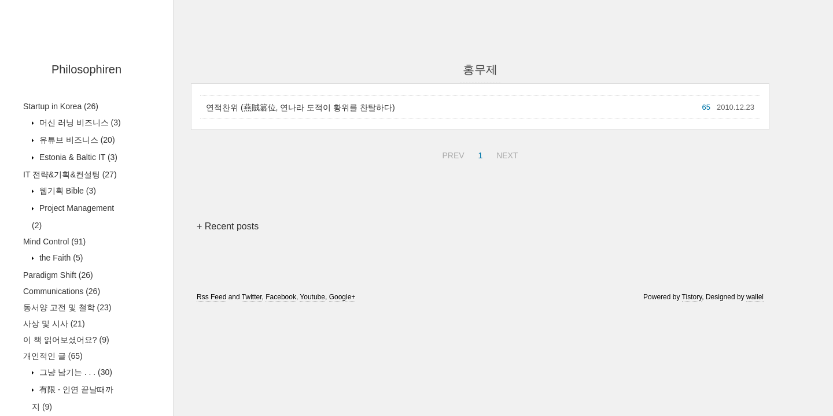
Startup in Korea (60, 106)
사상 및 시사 (54, 323)
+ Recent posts (228, 226)
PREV (451, 153)
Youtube (312, 297)
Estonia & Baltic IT (77, 157)
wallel (755, 297)
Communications (61, 291)
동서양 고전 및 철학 (67, 307)
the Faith (60, 257)
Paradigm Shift (58, 275)
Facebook (281, 297)
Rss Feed (211, 297)
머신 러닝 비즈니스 (79, 122)
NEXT (505, 153)
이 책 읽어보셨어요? (66, 339)
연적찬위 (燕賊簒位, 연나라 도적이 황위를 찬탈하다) (300, 107)
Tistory (692, 297)
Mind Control (54, 241)
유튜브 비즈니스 (76, 139)
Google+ (342, 297)
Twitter (252, 297)
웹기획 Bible (66, 190)
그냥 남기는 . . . (74, 372)
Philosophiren (86, 69)
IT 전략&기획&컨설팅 (70, 174)
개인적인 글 (53, 356)
